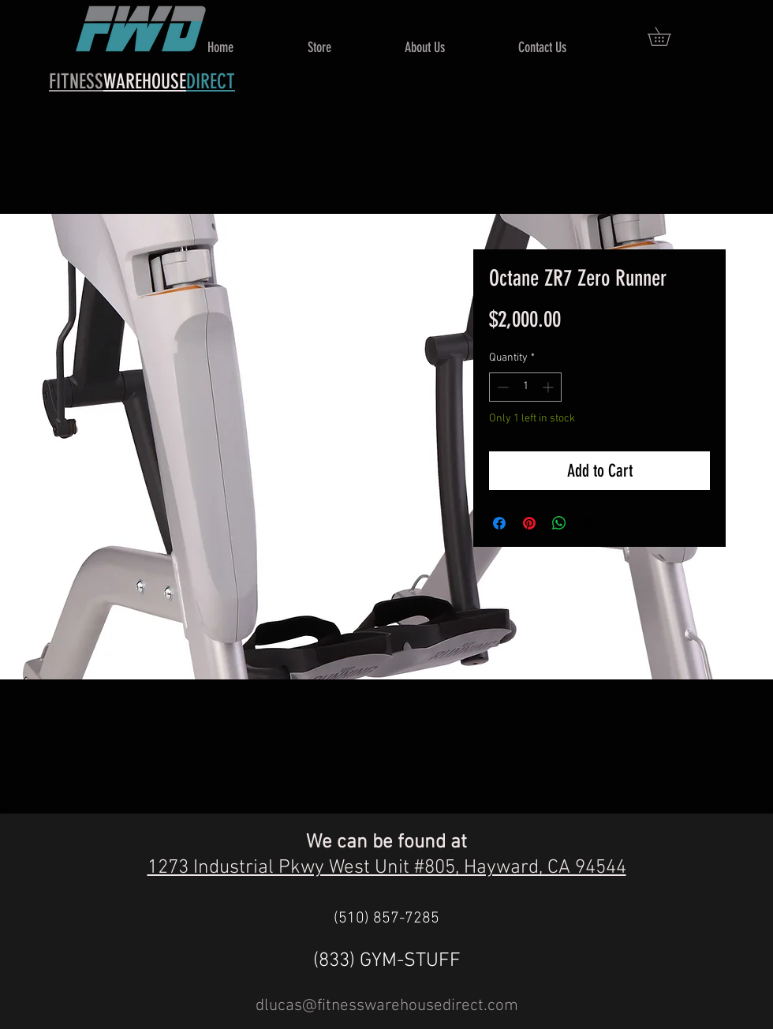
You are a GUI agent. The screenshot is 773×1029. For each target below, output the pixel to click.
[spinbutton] (525, 387)
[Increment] (549, 387)
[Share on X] (589, 523)
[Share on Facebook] (499, 523)
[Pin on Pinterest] (529, 523)
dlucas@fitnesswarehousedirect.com (387, 1006)
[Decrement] (501, 387)
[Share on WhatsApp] (559, 523)
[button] (668, 36)
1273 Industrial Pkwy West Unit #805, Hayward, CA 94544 (387, 868)
